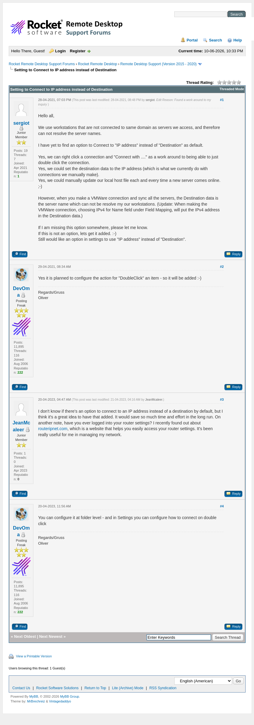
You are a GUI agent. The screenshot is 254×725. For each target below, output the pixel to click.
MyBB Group (69, 696)
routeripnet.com (52, 428)
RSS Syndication (162, 688)
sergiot (21, 123)
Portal (192, 40)
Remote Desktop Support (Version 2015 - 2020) (158, 64)
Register (77, 51)
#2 (222, 266)
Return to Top (95, 688)
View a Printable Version (34, 656)
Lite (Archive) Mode (127, 688)
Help (237, 40)
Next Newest (50, 636)
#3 (222, 399)
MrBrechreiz (36, 701)
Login (60, 51)
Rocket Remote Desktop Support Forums (42, 64)
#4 (222, 506)
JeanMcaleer (154, 399)
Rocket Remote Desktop (97, 64)
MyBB (33, 696)
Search (215, 40)
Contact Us (21, 688)
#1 (222, 100)
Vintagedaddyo (60, 701)
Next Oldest (25, 636)
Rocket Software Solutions (57, 688)
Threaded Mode (231, 89)
